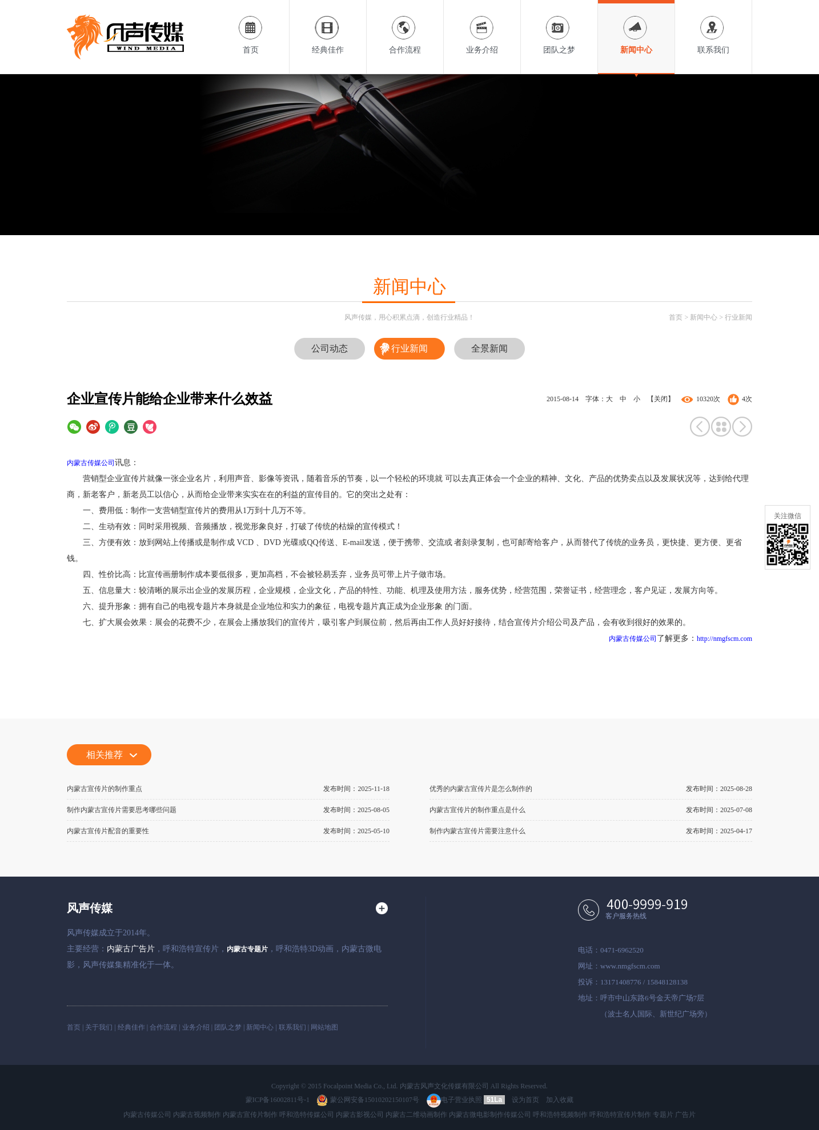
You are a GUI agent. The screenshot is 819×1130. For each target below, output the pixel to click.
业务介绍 (482, 27)
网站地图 (324, 1027)
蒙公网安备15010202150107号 (367, 1100)
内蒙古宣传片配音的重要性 (108, 831)
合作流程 (405, 27)
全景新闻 (489, 348)
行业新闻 (738, 317)
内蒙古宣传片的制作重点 (104, 789)
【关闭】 (661, 399)
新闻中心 (636, 27)
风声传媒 (90, 908)
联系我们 (713, 27)
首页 (250, 27)
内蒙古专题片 (247, 949)
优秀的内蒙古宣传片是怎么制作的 (480, 789)
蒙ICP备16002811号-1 (278, 1100)
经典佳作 (328, 27)
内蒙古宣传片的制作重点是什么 (477, 810)
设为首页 (525, 1100)
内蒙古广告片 (131, 949)
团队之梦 (559, 27)
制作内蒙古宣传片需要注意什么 (477, 831)
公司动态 (329, 348)
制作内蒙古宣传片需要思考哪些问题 (121, 810)
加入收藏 (559, 1100)
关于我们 (99, 1027)
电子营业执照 (454, 1100)
